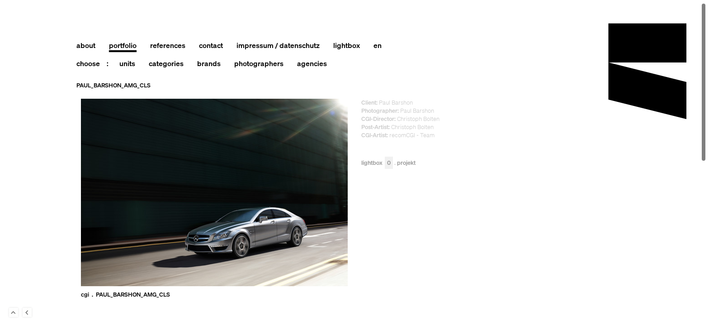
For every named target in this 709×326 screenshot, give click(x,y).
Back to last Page (27, 312)
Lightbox (377, 163)
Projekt (406, 163)
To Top (13, 312)
